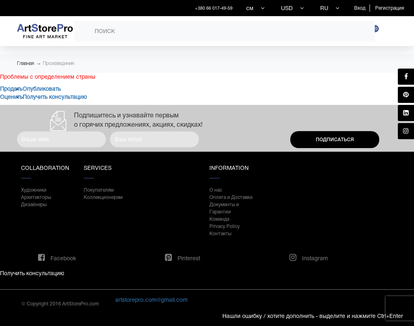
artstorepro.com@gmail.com (151, 300)
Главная (25, 63)
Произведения (58, 63)
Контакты (220, 233)
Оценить (11, 97)
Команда (219, 219)
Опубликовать (42, 89)
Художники (33, 190)
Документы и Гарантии (224, 208)
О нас (215, 190)
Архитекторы (36, 197)
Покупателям (99, 190)
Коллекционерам (103, 197)
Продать (11, 89)
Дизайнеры (33, 204)
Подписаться (335, 139)
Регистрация (389, 8)
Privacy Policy (224, 226)
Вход (359, 8)
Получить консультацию (55, 97)
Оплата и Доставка (230, 197)
